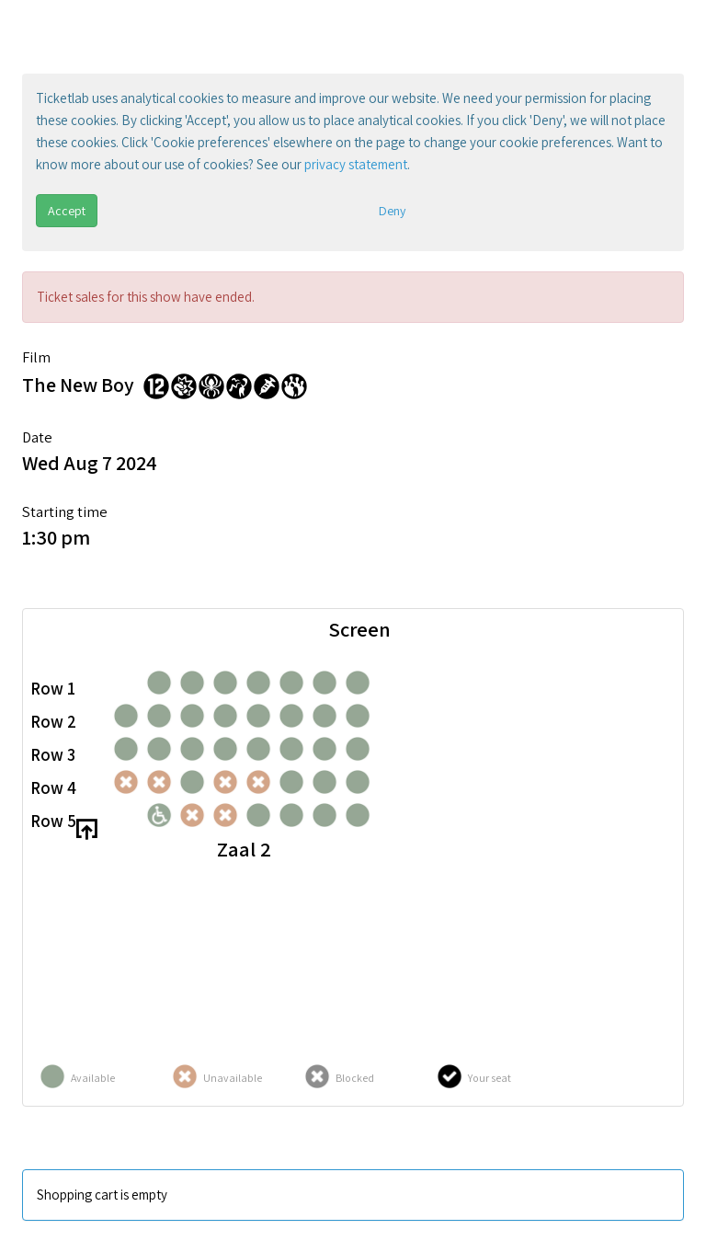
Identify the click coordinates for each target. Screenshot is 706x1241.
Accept (66, 210)
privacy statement (355, 164)
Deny (392, 210)
